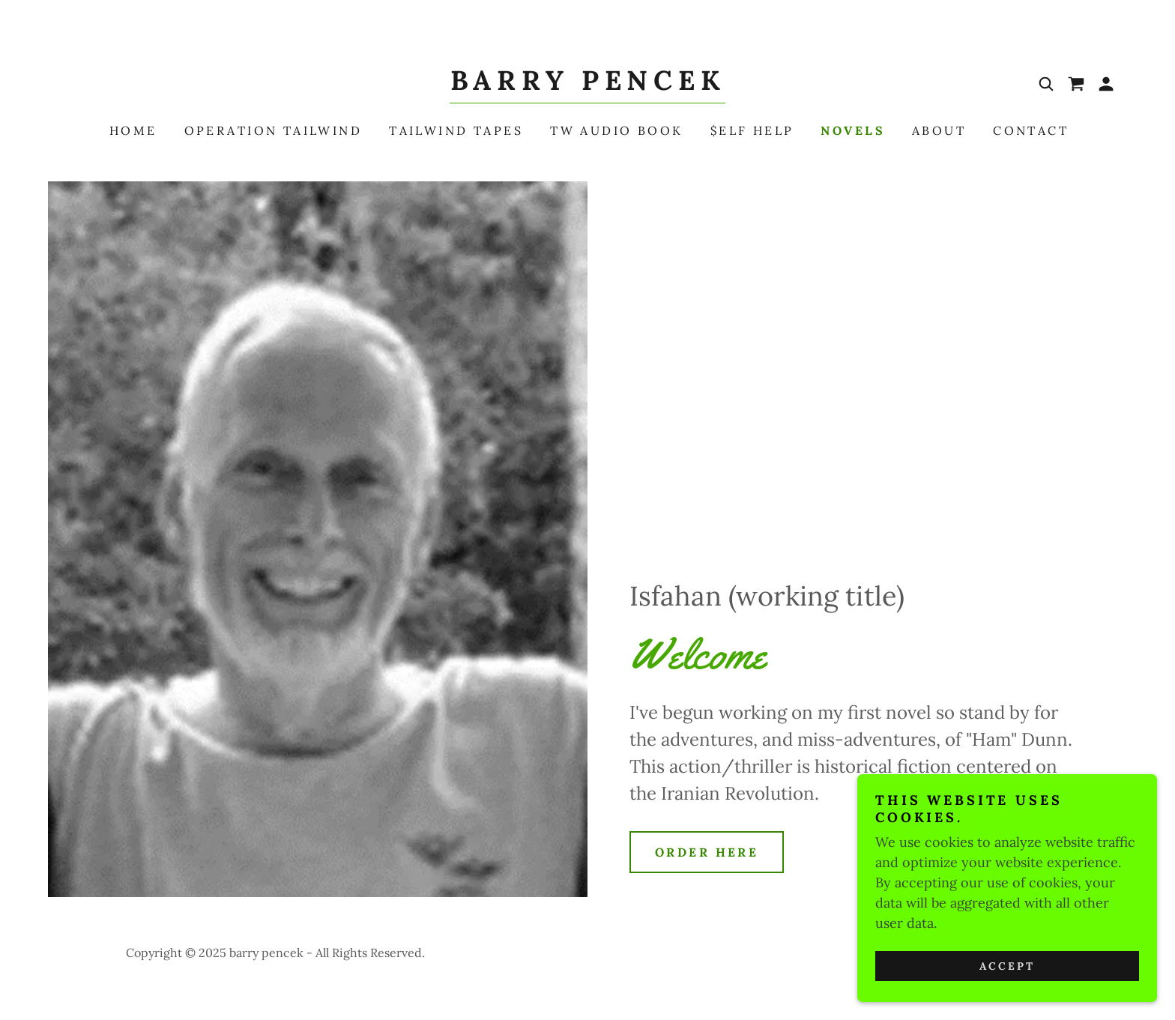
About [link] (939, 130)
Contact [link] (1031, 130)
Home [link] (133, 130)
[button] (1106, 84)
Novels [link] (853, 130)
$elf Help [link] (752, 130)
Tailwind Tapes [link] (456, 130)
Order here (706, 852)
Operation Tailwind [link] (273, 130)
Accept (1007, 987)
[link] (587, 85)
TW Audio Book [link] (616, 130)
